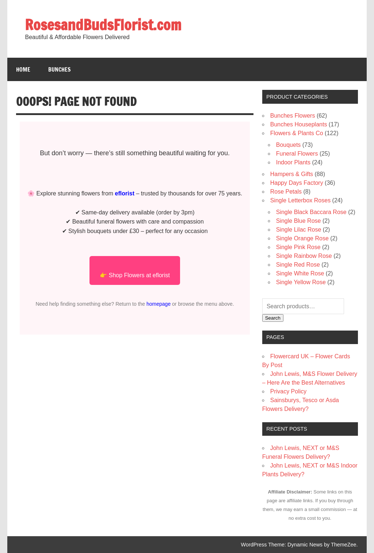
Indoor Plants (293, 162)
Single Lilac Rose (298, 229)
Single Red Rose (298, 265)
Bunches (59, 69)
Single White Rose (300, 273)
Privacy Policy (288, 391)
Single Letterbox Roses (300, 200)
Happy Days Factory (296, 183)
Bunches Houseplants (298, 124)
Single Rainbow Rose (304, 256)
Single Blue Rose (298, 221)
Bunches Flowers (292, 115)
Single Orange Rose (302, 238)
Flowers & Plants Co (296, 133)
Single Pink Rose (298, 247)
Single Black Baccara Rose (311, 212)
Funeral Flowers (297, 153)
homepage (158, 304)
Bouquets (288, 145)
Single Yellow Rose (301, 282)
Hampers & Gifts (291, 174)
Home (23, 69)
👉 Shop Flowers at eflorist (135, 275)
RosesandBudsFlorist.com (103, 24)
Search (272, 318)
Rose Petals (286, 191)
